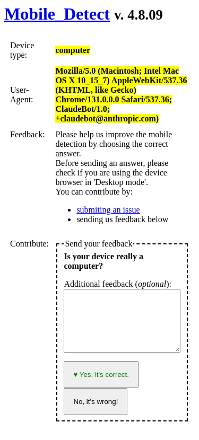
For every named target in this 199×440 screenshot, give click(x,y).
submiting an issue (108, 209)
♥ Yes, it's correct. (101, 375)
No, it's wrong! (95, 402)
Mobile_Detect (57, 13)
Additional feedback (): (117, 283)
